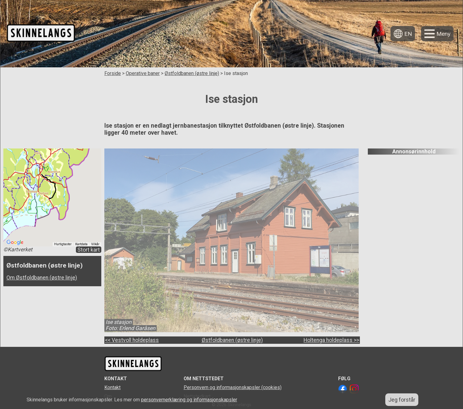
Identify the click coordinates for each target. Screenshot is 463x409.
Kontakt (112, 387)
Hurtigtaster (63, 244)
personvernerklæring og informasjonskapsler (189, 400)
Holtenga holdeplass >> (331, 340)
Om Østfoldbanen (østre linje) (41, 278)
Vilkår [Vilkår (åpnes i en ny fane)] (95, 244)
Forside (112, 73)
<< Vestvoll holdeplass (132, 340)
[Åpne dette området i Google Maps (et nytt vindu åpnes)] (15, 242)
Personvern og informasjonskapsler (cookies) (233, 387)
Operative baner (143, 73)
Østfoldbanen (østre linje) (192, 73)
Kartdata (81, 244)
